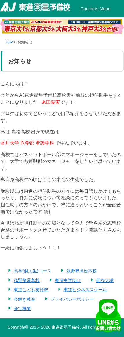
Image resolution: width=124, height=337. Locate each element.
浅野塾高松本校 (81, 270)
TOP (9, 42)
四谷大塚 (105, 280)
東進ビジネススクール (85, 289)
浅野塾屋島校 (27, 280)
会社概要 (22, 308)
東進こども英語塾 (31, 289)
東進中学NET (68, 280)
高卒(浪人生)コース (32, 270)
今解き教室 (24, 299)
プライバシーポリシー (72, 299)
